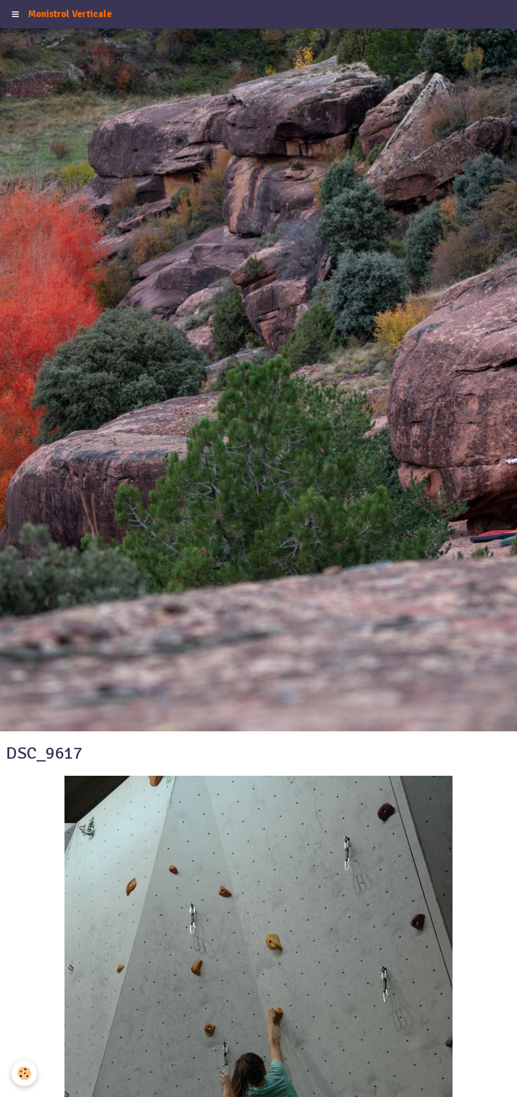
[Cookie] (24, 1073)
